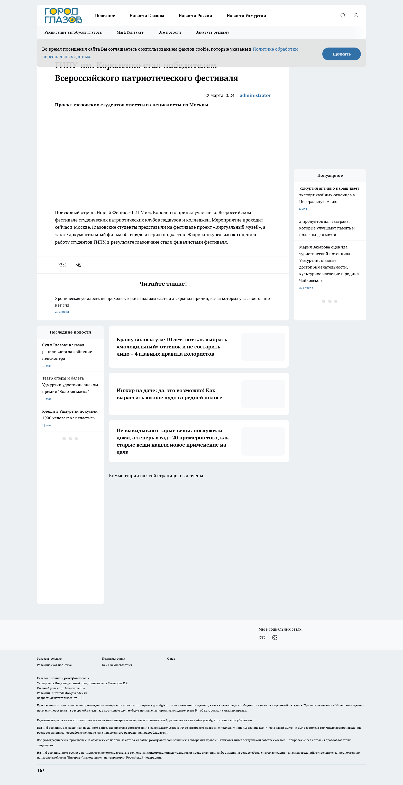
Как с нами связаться (117, 665)
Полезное (105, 15)
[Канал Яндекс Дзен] (274, 637)
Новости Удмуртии (246, 15)
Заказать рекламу (212, 32)
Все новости (170, 32)
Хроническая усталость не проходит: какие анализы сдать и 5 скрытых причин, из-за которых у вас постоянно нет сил (163, 305)
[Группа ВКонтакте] (261, 637)
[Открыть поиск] (343, 15)
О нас (171, 658)
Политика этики (113, 658)
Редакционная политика (54, 665)
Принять (342, 54)
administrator (255, 95)
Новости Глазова (147, 15)
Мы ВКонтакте (130, 32)
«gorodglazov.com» (75, 678)
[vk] (62, 265)
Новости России (195, 15)
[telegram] (80, 265)
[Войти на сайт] (356, 15)
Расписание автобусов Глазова (73, 32)
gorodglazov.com (165, 705)
